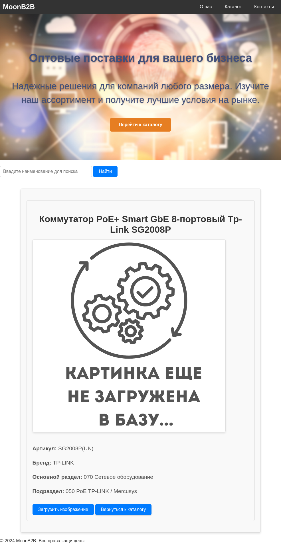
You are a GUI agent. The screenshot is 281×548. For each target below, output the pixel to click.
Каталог (233, 6)
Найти (105, 171)
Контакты (264, 6)
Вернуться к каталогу (123, 509)
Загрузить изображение (63, 509)
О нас (206, 6)
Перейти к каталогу (140, 124)
